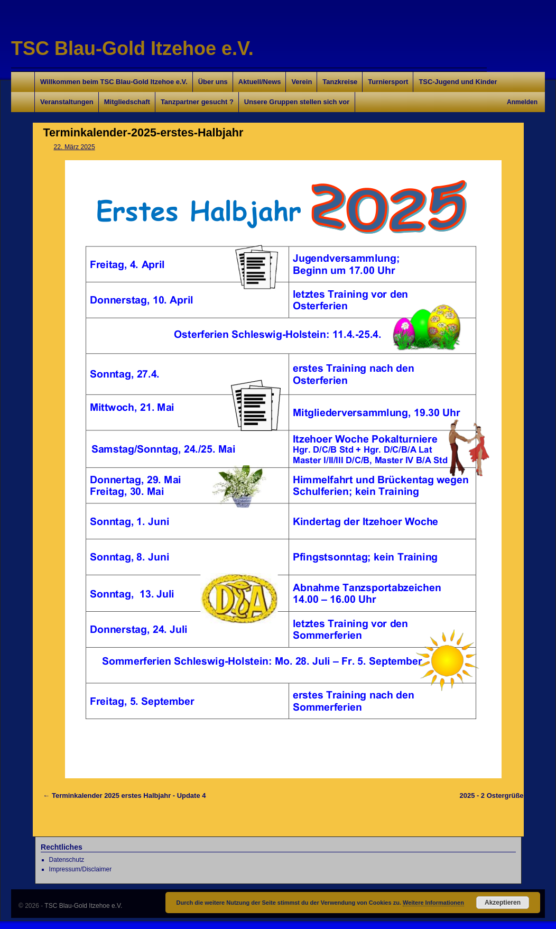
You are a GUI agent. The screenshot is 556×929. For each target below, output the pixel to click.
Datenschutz (67, 859)
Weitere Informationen (433, 902)
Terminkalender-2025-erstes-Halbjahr (143, 132)
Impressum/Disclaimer (80, 869)
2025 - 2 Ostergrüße (492, 795)
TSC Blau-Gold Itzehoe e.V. (132, 48)
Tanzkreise (339, 82)
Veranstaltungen (67, 102)
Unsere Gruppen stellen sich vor (296, 102)
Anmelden (522, 102)
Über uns (213, 82)
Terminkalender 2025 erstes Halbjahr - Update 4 (129, 795)
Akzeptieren (503, 902)
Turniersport (388, 82)
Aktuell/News (259, 82)
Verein (301, 82)
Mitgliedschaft (127, 102)
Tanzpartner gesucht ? (197, 102)
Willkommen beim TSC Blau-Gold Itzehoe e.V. (114, 82)
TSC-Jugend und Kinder (458, 82)
